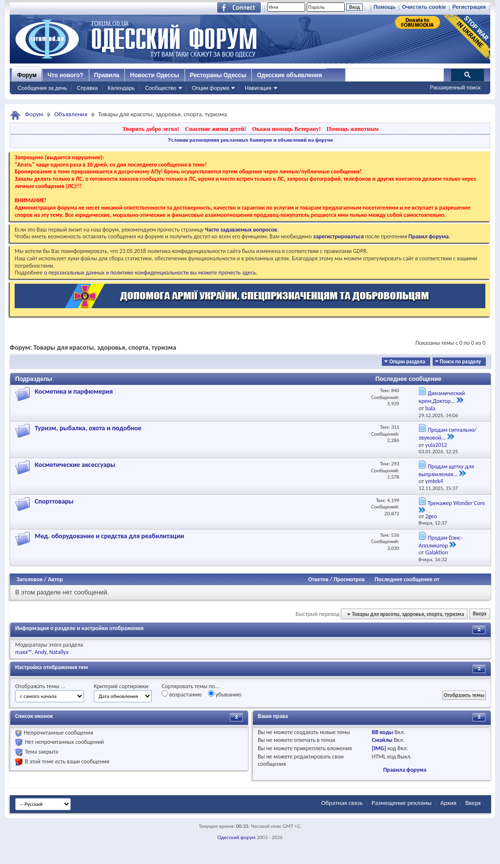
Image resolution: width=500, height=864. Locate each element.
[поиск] (394, 75)
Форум (27, 75)
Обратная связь (342, 802)
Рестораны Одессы (218, 75)
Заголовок (29, 579)
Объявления (70, 114)
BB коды (382, 732)
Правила (107, 75)
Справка (87, 88)
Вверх (479, 614)
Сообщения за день (42, 88)
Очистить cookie (424, 7)
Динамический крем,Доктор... (441, 397)
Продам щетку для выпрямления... (446, 470)
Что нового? (65, 75)
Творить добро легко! (150, 129)
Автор (55, 579)
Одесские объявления (289, 75)
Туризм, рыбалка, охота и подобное (88, 428)
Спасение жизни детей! (215, 129)
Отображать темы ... (40, 686)
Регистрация (469, 7)
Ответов (318, 579)
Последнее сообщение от (407, 579)
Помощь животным (353, 129)
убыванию (225, 694)
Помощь (385, 7)
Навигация (258, 88)
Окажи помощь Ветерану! (286, 129)
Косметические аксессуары (75, 465)
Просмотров (349, 579)
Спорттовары (54, 501)
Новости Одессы (154, 75)
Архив (448, 802)
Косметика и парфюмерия (74, 391)
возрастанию (182, 694)
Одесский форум (236, 837)
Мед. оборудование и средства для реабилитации (109, 536)
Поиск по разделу (460, 361)
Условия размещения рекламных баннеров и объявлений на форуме (250, 140)
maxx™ (23, 652)
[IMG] (379, 748)
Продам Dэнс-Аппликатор (440, 541)
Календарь (121, 88)
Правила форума (404, 769)
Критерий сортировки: (121, 686)
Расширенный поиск (455, 87)
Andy (40, 652)
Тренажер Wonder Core (456, 503)
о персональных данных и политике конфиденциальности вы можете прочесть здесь (150, 272)
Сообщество (160, 88)
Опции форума (210, 88)
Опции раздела (407, 361)
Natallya (59, 652)
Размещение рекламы (402, 802)
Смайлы (382, 740)
